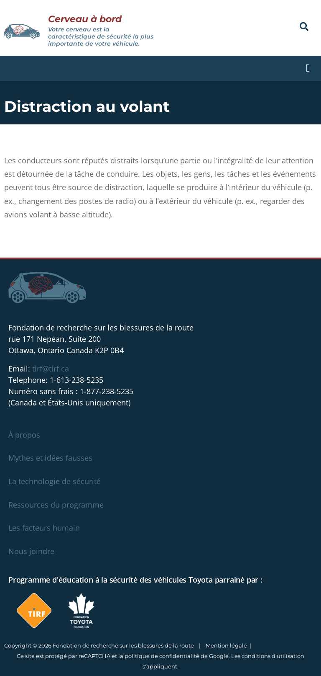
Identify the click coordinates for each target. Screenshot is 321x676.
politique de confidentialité (162, 656)
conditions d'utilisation (273, 656)
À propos (24, 435)
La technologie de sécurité (54, 481)
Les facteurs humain (44, 528)
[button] (304, 26)
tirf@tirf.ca (50, 369)
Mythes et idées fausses (50, 458)
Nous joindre (31, 551)
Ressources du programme (56, 505)
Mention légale (226, 645)
